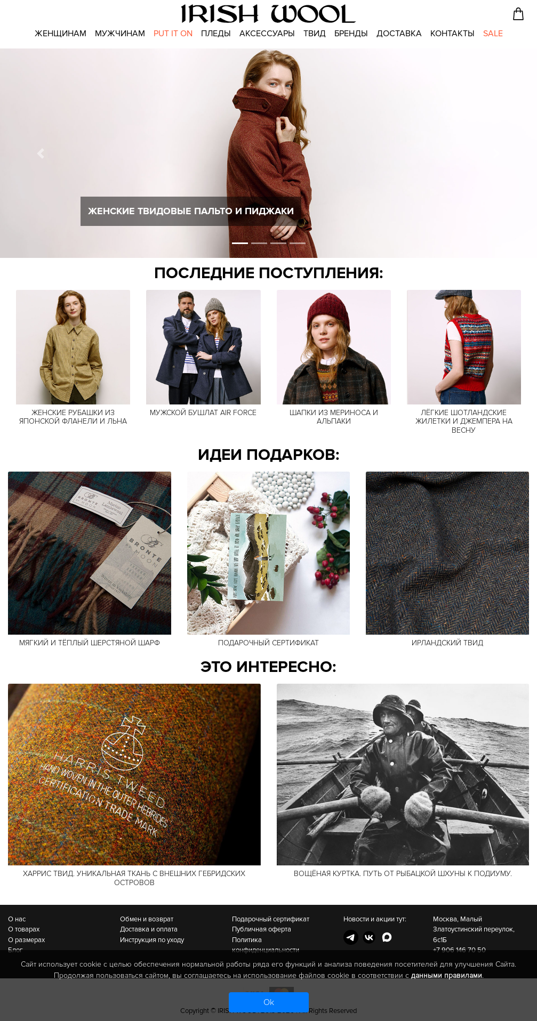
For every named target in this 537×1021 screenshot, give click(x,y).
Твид (314, 33)
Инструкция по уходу (152, 940)
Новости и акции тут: (374, 919)
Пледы (216, 33)
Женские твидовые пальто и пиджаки (191, 211)
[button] (40, 153)
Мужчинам (120, 33)
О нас (17, 919)
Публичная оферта (261, 929)
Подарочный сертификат (270, 919)
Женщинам (60, 33)
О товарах (23, 929)
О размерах (26, 940)
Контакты (452, 33)
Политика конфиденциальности (265, 945)
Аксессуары (267, 33)
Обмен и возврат (146, 919)
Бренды (351, 33)
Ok (268, 1002)
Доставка (399, 33)
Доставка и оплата (149, 929)
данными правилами (446, 975)
